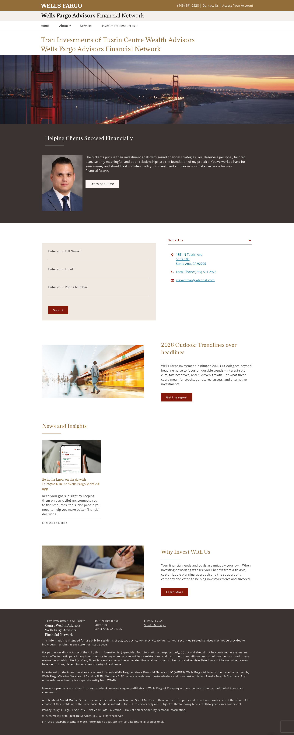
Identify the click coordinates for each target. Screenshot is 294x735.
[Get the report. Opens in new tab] (176, 397)
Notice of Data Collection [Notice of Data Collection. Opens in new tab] (105, 710)
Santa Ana (175, 240)
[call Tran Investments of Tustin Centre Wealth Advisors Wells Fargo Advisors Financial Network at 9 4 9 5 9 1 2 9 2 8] (196, 272)
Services (86, 26)
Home (45, 26)
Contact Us (210, 5)
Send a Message (155, 625)
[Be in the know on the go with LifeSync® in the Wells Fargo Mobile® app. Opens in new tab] (71, 482)
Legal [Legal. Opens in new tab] (67, 710)
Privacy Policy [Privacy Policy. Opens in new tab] (51, 710)
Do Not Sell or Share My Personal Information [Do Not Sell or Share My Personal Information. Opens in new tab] (155, 710)
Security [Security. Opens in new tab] (79, 710)
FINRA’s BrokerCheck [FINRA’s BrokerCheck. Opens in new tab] (55, 721)
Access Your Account (237, 5)
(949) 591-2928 (188, 5)
